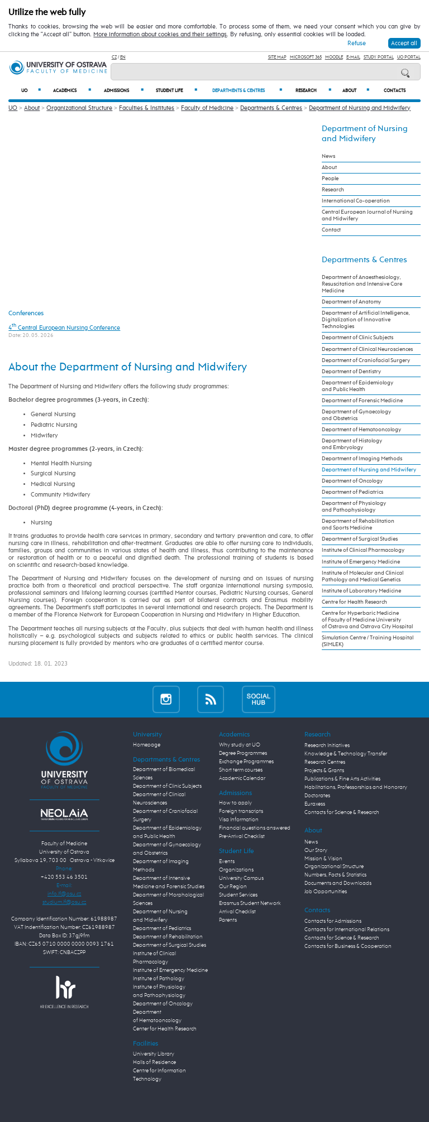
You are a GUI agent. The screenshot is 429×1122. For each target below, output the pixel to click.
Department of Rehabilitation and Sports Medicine (358, 524)
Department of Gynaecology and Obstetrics (356, 415)
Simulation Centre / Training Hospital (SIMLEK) (367, 641)
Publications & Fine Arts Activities (342, 779)
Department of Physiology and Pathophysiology (354, 506)
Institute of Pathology (158, 978)
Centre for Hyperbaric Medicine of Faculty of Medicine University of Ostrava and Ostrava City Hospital (367, 619)
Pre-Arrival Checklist (242, 836)
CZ (114, 57)
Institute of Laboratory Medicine (361, 591)
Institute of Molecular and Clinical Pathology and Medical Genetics (362, 576)
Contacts (395, 91)
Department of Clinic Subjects (357, 337)
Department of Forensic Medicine (362, 400)
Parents (228, 920)
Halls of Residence (154, 1062)
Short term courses (241, 770)
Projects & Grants (324, 770)
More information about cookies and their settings (160, 34)
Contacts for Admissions (332, 921)
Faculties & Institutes (146, 108)
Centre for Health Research (354, 602)
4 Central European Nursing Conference (64, 328)
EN (123, 57)
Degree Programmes (243, 753)
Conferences (26, 313)
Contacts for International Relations (346, 929)
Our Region (233, 886)
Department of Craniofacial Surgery (366, 360)
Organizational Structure (79, 108)
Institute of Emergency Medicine (361, 562)
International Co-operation (356, 201)
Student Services (238, 895)
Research (313, 90)
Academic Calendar (242, 778)
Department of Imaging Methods (362, 458)
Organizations (236, 870)
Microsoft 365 (306, 57)
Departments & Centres (247, 90)
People (330, 178)
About (355, 90)
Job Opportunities (325, 891)
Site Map (277, 57)
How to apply (235, 803)
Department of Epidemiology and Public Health (357, 386)
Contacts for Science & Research (341, 812)
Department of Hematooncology (361, 429)
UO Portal (409, 57)
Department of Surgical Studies (360, 539)
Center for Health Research (165, 1029)
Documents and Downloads (337, 883)
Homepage (146, 745)
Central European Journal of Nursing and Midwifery (367, 215)
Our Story (315, 850)
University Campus (241, 878)
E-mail (353, 57)
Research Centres (324, 762)
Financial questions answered (254, 828)
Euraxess (314, 804)
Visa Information (239, 819)
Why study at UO (239, 745)
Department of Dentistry (351, 371)
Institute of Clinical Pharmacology (363, 550)
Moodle (334, 57)
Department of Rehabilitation (168, 937)
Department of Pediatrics (352, 492)
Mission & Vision (323, 858)
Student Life (176, 90)
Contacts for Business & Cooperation (348, 946)
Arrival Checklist (237, 911)
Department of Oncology (352, 481)
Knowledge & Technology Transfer (345, 754)
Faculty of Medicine (207, 108)
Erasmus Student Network (250, 903)
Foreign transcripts (241, 811)
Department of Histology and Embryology (352, 444)
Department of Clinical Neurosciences (367, 349)
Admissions (124, 90)
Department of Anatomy (351, 302)
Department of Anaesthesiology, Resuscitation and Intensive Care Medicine (362, 284)
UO (31, 90)
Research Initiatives (327, 745)
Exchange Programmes (246, 761)
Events (227, 861)
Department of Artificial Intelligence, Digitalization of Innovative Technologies (366, 319)
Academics (72, 90)
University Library (153, 1054)
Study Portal (379, 57)
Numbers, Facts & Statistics (335, 875)
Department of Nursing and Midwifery (360, 108)
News (328, 156)
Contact (331, 230)
